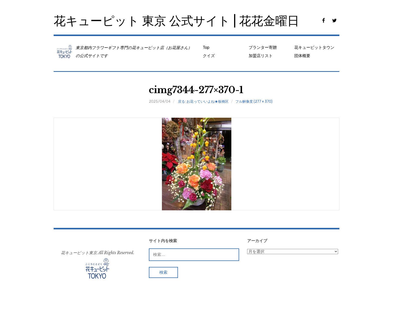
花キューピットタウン (314, 47)
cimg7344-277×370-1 (196, 90)
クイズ (209, 55)
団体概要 (302, 55)
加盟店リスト (261, 55)
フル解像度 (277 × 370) (253, 101)
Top (206, 47)
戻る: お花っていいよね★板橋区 (203, 101)
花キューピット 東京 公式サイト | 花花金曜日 (176, 21)
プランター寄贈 (263, 47)
